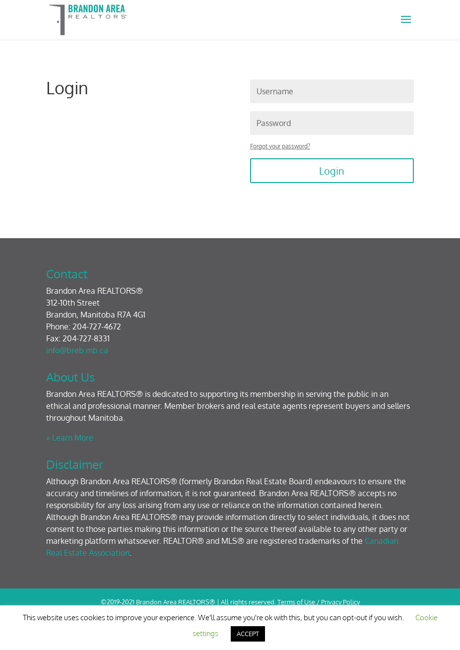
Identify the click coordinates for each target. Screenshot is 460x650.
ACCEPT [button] (248, 634)
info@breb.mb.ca (77, 350)
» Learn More (69, 438)
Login (331, 170)
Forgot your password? (280, 146)
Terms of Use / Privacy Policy (318, 602)
